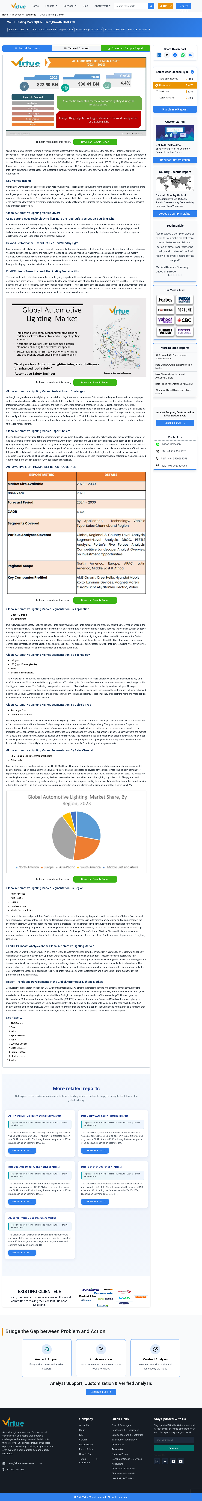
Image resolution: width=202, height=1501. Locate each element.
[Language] (165, 6)
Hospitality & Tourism (123, 1478)
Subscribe (174, 1448)
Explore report (22, 1150)
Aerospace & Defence (123, 1468)
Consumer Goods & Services (127, 1459)
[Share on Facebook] (175, 55)
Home (37, 5)
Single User (165, 85)
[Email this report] (191, 55)
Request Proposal (183, 7)
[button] (159, 254)
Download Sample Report (95, 142)
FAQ (81, 1435)
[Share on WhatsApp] (183, 55)
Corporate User (167, 97)
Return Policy (86, 1449)
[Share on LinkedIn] (159, 55)
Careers (83, 1439)
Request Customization (175, 160)
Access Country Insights (174, 213)
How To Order (86, 1454)
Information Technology (24, 14)
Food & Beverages (121, 1425)
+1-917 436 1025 (13, 1469)
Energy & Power (120, 1454)
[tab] (27, 48)
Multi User (164, 91)
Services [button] (68, 5)
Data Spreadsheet (169, 78)
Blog (85, 5)
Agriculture (117, 1463)
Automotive (118, 1444)
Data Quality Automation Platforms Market (104, 1115)
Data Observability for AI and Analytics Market (33, 1166)
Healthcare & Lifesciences (125, 1430)
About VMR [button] (101, 5)
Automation (118, 1449)
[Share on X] (167, 55)
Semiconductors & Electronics (127, 1435)
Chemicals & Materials (123, 1473)
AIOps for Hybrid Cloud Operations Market (32, 1218)
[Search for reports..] (131, 6)
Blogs (82, 1430)
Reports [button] (50, 5)
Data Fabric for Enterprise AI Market (101, 1166)
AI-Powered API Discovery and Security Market (34, 1115)
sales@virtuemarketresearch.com (22, 1463)
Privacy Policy (86, 1444)
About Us (84, 1425)
